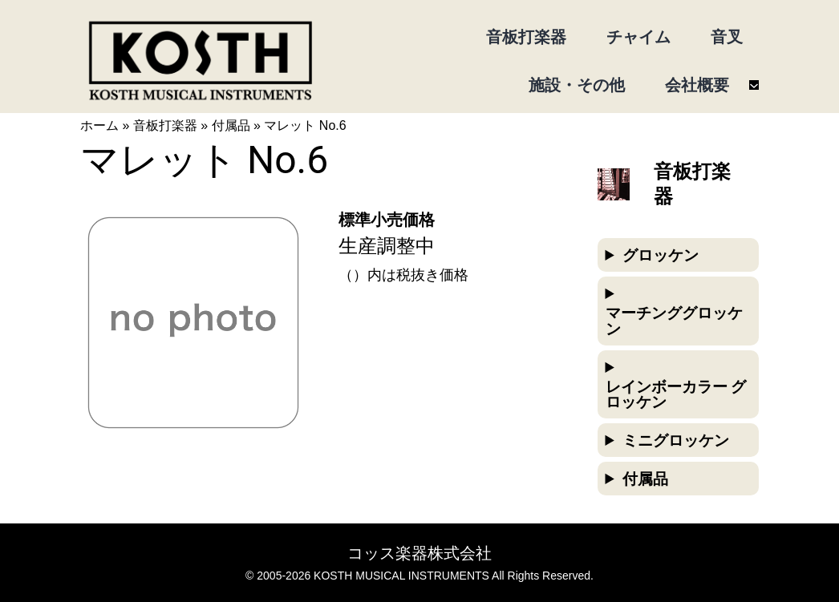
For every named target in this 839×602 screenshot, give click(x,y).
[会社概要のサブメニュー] (754, 85)
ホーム (99, 125)
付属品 (231, 125)
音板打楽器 (165, 125)
